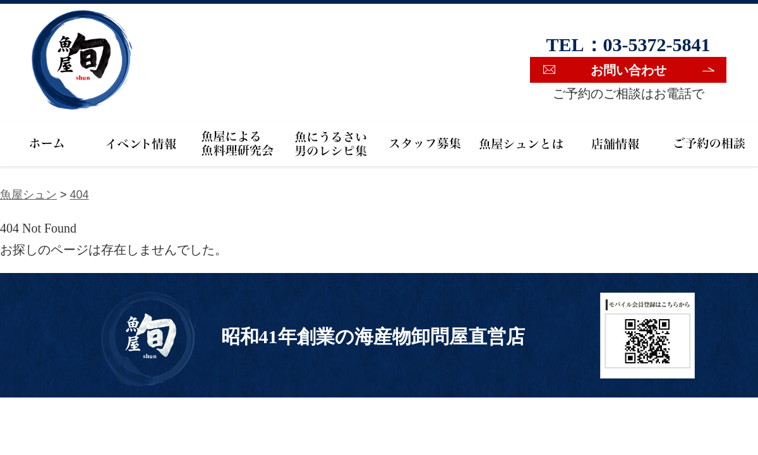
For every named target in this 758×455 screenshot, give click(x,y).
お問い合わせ (628, 70)
